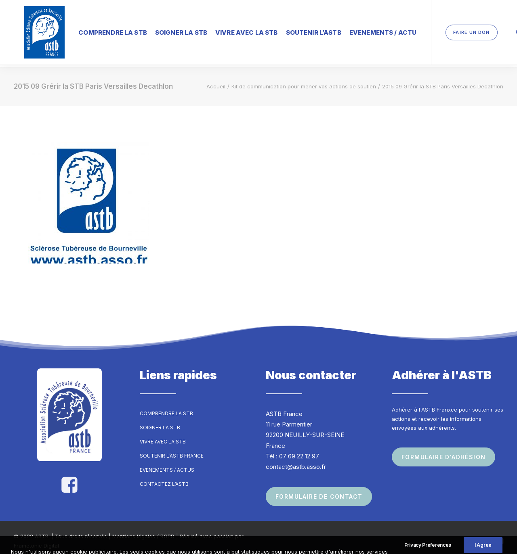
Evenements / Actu (362, 30)
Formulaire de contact (318, 489)
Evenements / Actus (167, 463)
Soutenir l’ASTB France (172, 448)
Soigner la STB (160, 30)
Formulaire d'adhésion (443, 449)
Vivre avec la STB (225, 30)
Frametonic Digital (36, 538)
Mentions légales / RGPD (143, 529)
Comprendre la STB (91, 30)
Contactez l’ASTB (164, 477)
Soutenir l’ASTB (292, 30)
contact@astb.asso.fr (296, 459)
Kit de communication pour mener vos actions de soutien (303, 79)
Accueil (215, 79)
